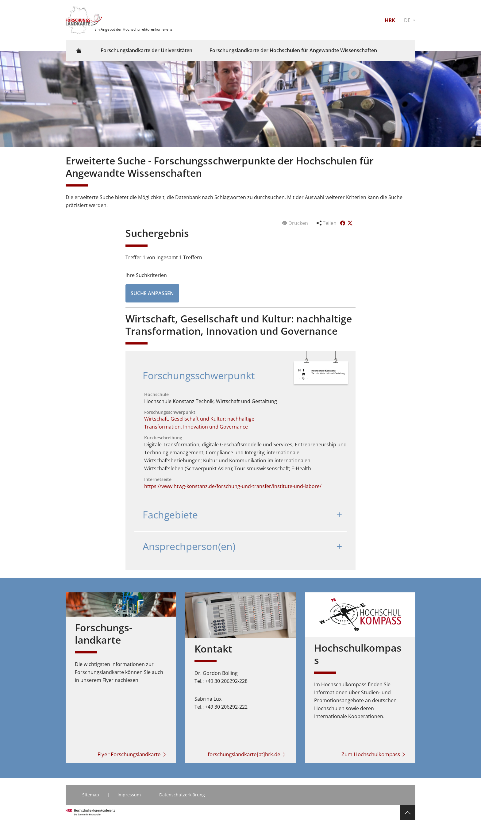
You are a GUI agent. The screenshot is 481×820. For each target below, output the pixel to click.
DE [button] (408, 20)
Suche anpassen (152, 293)
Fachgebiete (170, 514)
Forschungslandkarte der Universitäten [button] (146, 50)
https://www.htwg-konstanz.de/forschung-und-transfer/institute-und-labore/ (232, 486)
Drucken (295, 223)
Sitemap (90, 795)
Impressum (129, 795)
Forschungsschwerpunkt (199, 375)
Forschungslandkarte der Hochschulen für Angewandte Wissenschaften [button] (293, 50)
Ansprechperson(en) (189, 546)
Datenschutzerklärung (182, 795)
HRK (390, 20)
